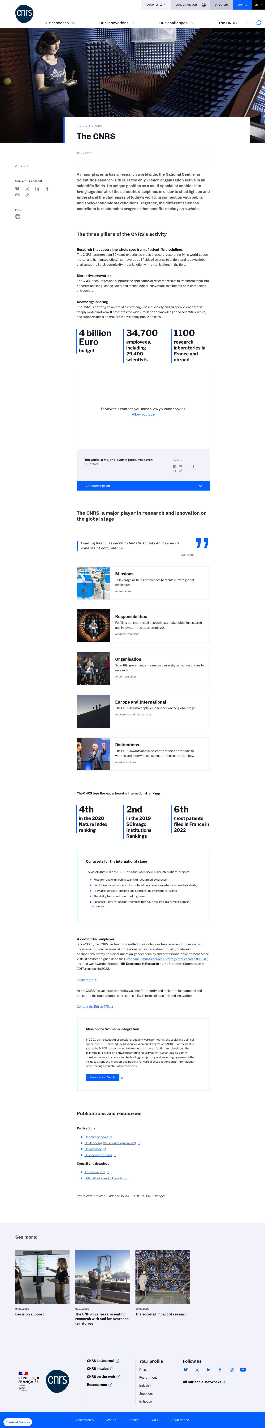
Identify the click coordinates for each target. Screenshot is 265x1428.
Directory (221, 4)
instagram (231, 1369)
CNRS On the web (186, 4)
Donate (242, 4)
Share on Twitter (27, 189)
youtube (243, 1369)
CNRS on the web (101, 1377)
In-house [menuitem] (145, 1401)
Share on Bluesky (17, 189)
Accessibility (85, 1420)
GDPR (155, 1420)
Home (80, 126)
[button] (17, 1422)
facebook (220, 1369)
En (256, 4)
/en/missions (123, 591)
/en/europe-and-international (133, 714)
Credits (111, 1420)
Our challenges (173, 22)
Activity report (94, 1172)
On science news (96, 1137)
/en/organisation (125, 676)
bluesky (186, 1369)
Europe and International (140, 702)
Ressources (97, 1385)
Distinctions (127, 744)
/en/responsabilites (127, 634)
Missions (124, 573)
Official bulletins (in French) (103, 1178)
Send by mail (17, 195)
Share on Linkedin (37, 189)
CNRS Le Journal (100, 1361)
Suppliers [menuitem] (146, 1393)
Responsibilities (131, 616)
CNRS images (98, 1369)
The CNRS (227, 22)
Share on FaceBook (47, 189)
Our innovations (114, 22)
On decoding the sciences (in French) (110, 1143)
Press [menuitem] (143, 1370)
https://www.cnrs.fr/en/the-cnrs (27, 195)
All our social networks (198, 1382)
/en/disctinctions (125, 762)
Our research (56, 22)
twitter (197, 1369)
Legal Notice (180, 1420)
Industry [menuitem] (145, 1385)
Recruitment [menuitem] (148, 1377)
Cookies (133, 1420)
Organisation (128, 659)
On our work (93, 1149)
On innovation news (98, 1155)
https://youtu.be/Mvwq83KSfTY (180, 470)
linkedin (209, 1369)
